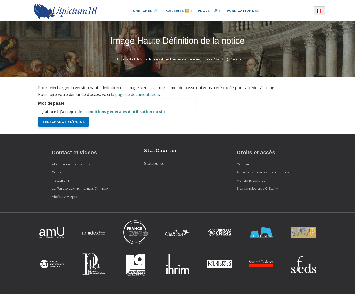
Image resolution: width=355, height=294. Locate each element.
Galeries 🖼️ (179, 11)
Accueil (121, 59)
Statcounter (155, 163)
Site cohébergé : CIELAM (258, 188)
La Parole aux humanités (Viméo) (80, 188)
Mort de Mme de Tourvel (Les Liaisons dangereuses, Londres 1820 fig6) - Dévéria (184, 59)
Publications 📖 (244, 11)
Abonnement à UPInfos (71, 164)
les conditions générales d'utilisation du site (123, 111)
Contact (58, 172)
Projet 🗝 (209, 11)
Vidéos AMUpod (65, 197)
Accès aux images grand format (264, 172)
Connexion (246, 164)
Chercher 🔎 (146, 11)
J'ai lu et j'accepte (104, 111)
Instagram (60, 180)
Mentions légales (251, 180)
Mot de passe (51, 103)
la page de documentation (135, 94)
